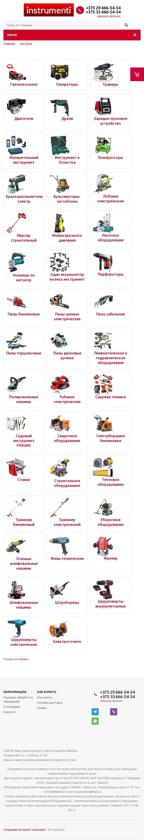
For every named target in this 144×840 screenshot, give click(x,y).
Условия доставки (50, 702)
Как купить (46, 691)
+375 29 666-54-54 (103, 8)
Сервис (42, 707)
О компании (11, 706)
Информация (14, 691)
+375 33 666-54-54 (103, 12)
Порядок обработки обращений (18, 699)
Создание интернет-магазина (24, 829)
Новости (9, 711)
